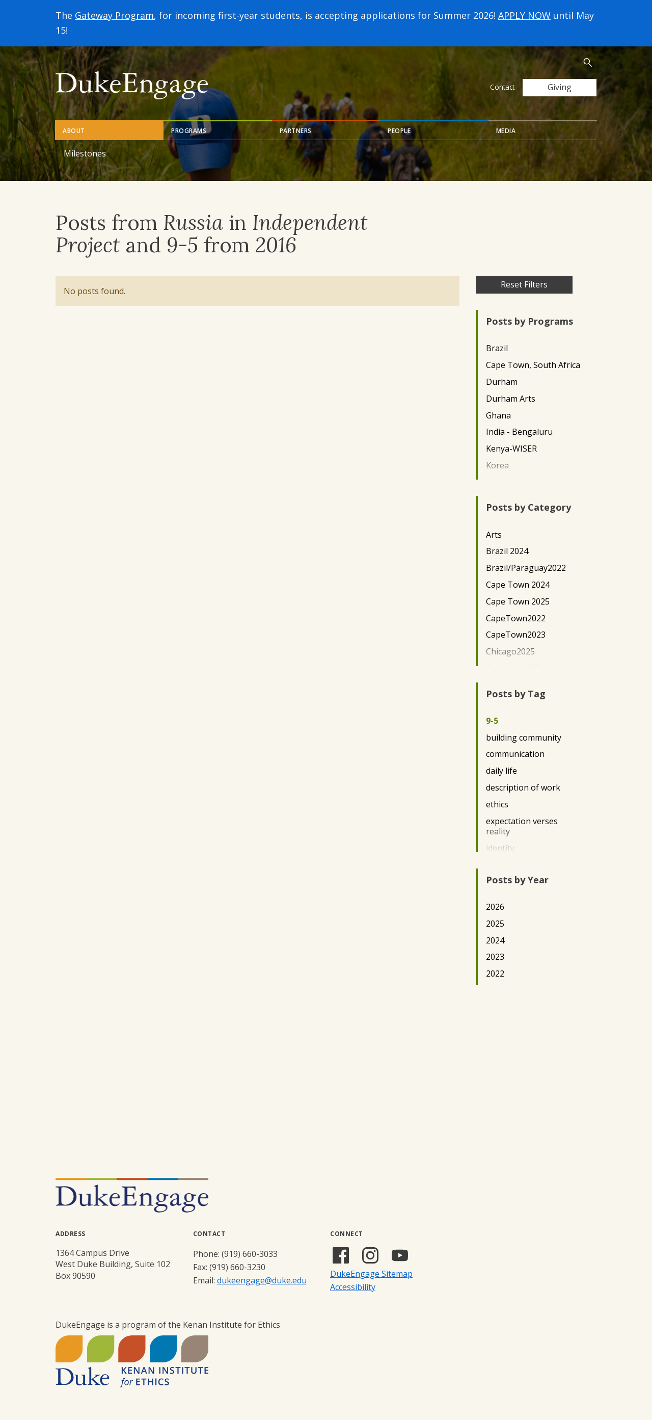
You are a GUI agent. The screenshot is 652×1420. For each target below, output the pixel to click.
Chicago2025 (510, 651)
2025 (495, 923)
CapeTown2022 (516, 618)
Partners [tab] (296, 130)
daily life (501, 771)
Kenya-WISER (511, 448)
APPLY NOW (524, 15)
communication (515, 754)
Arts (494, 535)
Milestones (85, 153)
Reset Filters (524, 284)
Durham (502, 382)
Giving (560, 87)
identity (500, 848)
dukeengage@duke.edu (262, 1280)
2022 (495, 973)
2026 (495, 907)
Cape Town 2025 (518, 601)
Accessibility (352, 1287)
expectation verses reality (522, 826)
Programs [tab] (188, 130)
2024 (495, 940)
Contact (502, 87)
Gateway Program (114, 15)
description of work (523, 787)
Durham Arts (510, 398)
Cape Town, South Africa (533, 365)
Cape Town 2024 (518, 585)
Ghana (498, 415)
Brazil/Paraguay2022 (526, 568)
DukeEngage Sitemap (371, 1273)
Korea (497, 465)
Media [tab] (506, 130)
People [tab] (399, 130)
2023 (495, 957)
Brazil (497, 348)
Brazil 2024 (507, 551)
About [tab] (74, 130)
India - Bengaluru (519, 432)
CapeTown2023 (516, 634)
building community (523, 737)
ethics (497, 804)
